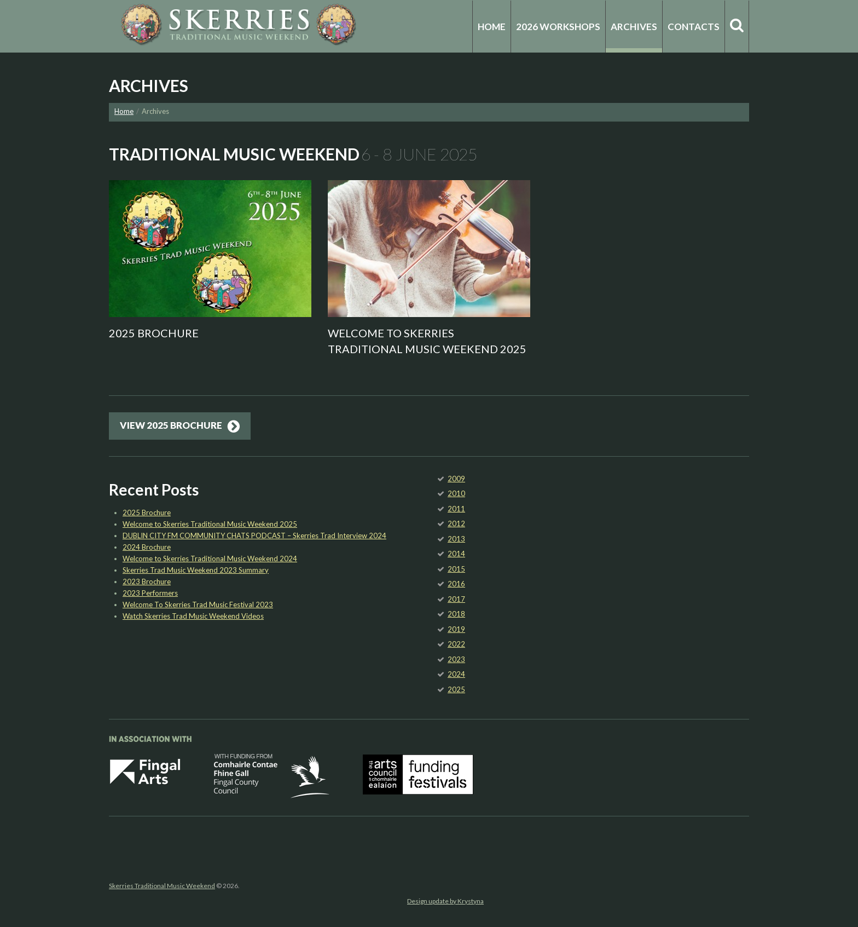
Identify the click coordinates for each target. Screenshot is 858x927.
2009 (456, 478)
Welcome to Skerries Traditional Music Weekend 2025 (210, 524)
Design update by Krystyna (445, 901)
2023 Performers (150, 593)
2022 (456, 644)
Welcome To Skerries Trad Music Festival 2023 (198, 604)
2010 (456, 493)
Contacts (694, 26)
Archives (634, 26)
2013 (456, 538)
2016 (456, 583)
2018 (456, 613)
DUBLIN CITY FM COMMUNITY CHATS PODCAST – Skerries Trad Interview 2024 (254, 535)
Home (492, 26)
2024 (456, 674)
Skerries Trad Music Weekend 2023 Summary (196, 570)
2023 (456, 659)
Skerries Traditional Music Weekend (162, 886)
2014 (456, 553)
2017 (456, 599)
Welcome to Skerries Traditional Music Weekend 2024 (210, 558)
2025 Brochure (154, 332)
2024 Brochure (147, 547)
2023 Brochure (147, 581)
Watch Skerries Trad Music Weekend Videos (193, 616)
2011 (456, 508)
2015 (456, 569)
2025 (456, 689)
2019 (456, 629)
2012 (456, 523)
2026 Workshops (558, 26)
